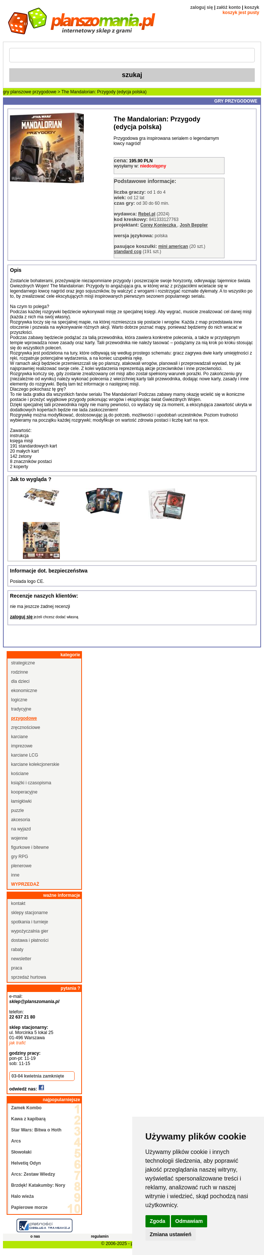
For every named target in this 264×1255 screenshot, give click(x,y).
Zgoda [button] (157, 1221)
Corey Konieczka (158, 225)
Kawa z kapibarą (28, 1118)
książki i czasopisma (31, 782)
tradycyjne (21, 709)
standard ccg (128, 251)
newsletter (21, 958)
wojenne (19, 838)
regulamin (100, 1236)
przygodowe (44, 91)
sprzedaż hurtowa (28, 977)
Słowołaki (21, 1152)
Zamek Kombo (26, 1107)
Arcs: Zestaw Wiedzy (33, 1174)
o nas (35, 1236)
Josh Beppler (194, 225)
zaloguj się (201, 7)
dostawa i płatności (29, 940)
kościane (19, 773)
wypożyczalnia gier (29, 931)
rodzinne (19, 672)
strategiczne (23, 662)
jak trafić (17, 1042)
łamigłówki (21, 801)
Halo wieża (22, 1196)
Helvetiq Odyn (26, 1163)
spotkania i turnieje (29, 921)
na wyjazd (21, 829)
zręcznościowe (25, 727)
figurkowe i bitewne (30, 847)
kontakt (18, 903)
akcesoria (20, 819)
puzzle (17, 810)
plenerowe (21, 865)
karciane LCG (24, 755)
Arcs (16, 1141)
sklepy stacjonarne (29, 912)
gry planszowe (17, 91)
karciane (19, 736)
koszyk (251, 7)
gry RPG (19, 856)
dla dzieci (20, 681)
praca (16, 968)
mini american (173, 246)
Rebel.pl (146, 214)
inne (15, 875)
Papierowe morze (29, 1207)
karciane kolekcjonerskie (35, 764)
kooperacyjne (24, 792)
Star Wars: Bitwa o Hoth (36, 1130)
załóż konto (229, 7)
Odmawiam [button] (189, 1221)
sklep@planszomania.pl (34, 1001)
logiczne (19, 699)
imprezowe (21, 745)
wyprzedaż (25, 884)
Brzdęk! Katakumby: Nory (38, 1185)
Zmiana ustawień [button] (171, 1234)
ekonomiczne (24, 690)
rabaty (17, 949)
